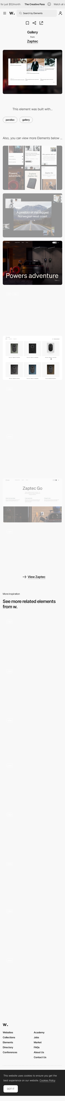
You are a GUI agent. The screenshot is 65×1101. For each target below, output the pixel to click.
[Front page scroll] (32, 453)
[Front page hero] (32, 263)
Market (38, 1042)
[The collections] (32, 927)
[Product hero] (32, 500)
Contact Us (40, 1057)
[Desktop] (32, 215)
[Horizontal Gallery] (32, 638)
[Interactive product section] (32, 310)
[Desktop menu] (32, 405)
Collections (9, 1037)
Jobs (36, 1037)
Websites (8, 1032)
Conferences (10, 1052)
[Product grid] (32, 358)
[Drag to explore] (32, 977)
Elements (8, 1042)
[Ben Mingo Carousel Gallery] (32, 735)
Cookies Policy (47, 1080)
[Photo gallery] (32, 782)
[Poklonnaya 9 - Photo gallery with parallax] (32, 879)
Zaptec (32, 41)
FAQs (37, 1047)
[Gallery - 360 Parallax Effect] (32, 831)
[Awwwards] (12, 13)
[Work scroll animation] (32, 687)
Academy (39, 1032)
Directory (8, 1047)
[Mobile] (32, 168)
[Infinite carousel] (32, 548)
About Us (39, 1052)
